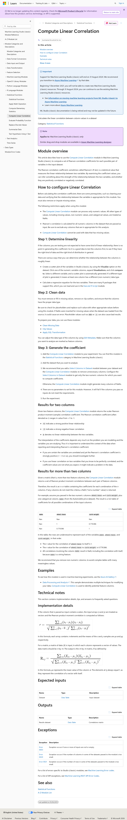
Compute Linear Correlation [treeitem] (19, 116)
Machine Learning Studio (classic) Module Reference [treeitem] (17, 33)
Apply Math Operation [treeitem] (17, 104)
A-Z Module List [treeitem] (11, 39)
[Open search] (115, 3)
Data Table (65, 697)
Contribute (43, 818)
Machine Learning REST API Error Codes (82, 775)
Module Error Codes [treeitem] (12, 152)
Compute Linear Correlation (82, 157)
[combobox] (17, 26)
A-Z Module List (45, 792)
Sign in (121, 3)
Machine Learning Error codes (101, 770)
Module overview (46, 49)
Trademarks (101, 818)
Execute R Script (90, 286)
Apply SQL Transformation (54, 332)
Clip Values (47, 329)
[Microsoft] (4, 3)
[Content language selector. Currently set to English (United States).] (13, 812)
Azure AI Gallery (107, 577)
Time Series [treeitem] (11, 143)
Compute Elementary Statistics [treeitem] (17, 110)
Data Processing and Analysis (55, 582)
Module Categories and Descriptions (59, 23)
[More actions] (121, 23)
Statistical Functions (84, 23)
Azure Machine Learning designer (96, 142)
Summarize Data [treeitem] (15, 129)
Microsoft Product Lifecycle (70, 11)
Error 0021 (43, 762)
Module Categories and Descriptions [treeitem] (16, 53)
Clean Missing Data (51, 325)
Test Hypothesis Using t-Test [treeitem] (20, 134)
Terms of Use (90, 818)
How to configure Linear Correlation (53, 52)
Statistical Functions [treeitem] (16, 99)
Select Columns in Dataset (81, 368)
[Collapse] (30, 21)
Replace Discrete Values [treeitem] (18, 125)
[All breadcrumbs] (40, 23)
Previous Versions (21, 818)
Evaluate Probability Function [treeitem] (20, 120)
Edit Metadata (90, 337)
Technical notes (46, 59)
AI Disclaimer (7, 818)
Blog (32, 818)
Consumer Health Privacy (70, 818)
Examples (43, 56)
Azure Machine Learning (65, 80)
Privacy (53, 818)
